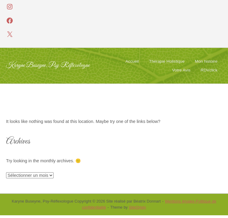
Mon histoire (206, 61)
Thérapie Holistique (167, 61)
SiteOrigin (137, 207)
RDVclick (209, 70)
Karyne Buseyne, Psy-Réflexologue (48, 65)
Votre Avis (181, 70)
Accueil (132, 61)
